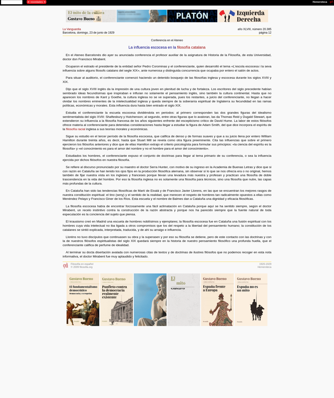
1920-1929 (265, 264)
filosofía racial (75, 129)
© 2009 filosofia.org (82, 267)
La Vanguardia (72, 29)
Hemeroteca (264, 267)
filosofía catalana (191, 47)
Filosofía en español (82, 264)
